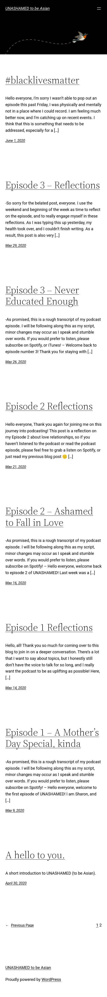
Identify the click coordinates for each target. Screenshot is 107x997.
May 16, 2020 (15, 583)
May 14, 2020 (15, 688)
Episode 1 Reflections (49, 627)
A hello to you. (35, 855)
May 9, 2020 (14, 810)
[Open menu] (99, 8)
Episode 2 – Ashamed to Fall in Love (49, 516)
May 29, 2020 (15, 245)
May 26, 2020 (15, 362)
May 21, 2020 (15, 467)
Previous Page (19, 925)
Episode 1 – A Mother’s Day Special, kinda (52, 738)
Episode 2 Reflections (49, 406)
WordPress (51, 979)
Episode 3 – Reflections (52, 185)
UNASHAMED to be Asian (27, 8)
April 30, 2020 (16, 883)
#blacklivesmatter (42, 80)
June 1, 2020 (15, 140)
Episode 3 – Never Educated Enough (42, 295)
